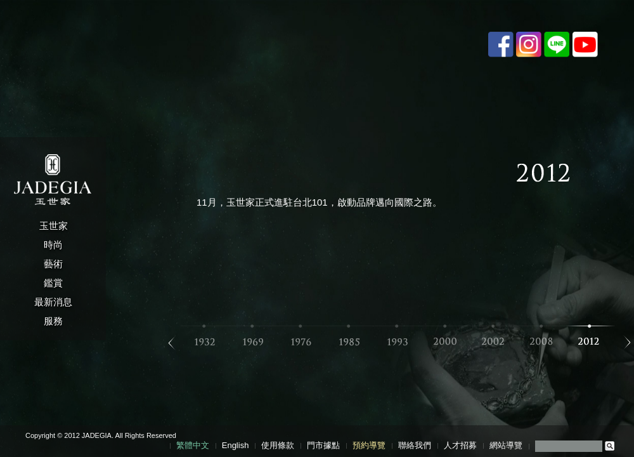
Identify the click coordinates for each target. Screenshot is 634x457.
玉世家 (53, 225)
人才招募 (460, 445)
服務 (53, 320)
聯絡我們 (414, 445)
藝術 (53, 263)
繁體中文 (192, 445)
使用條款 (277, 445)
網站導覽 (505, 445)
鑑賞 (53, 282)
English (235, 445)
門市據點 (323, 445)
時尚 (53, 244)
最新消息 (53, 301)
